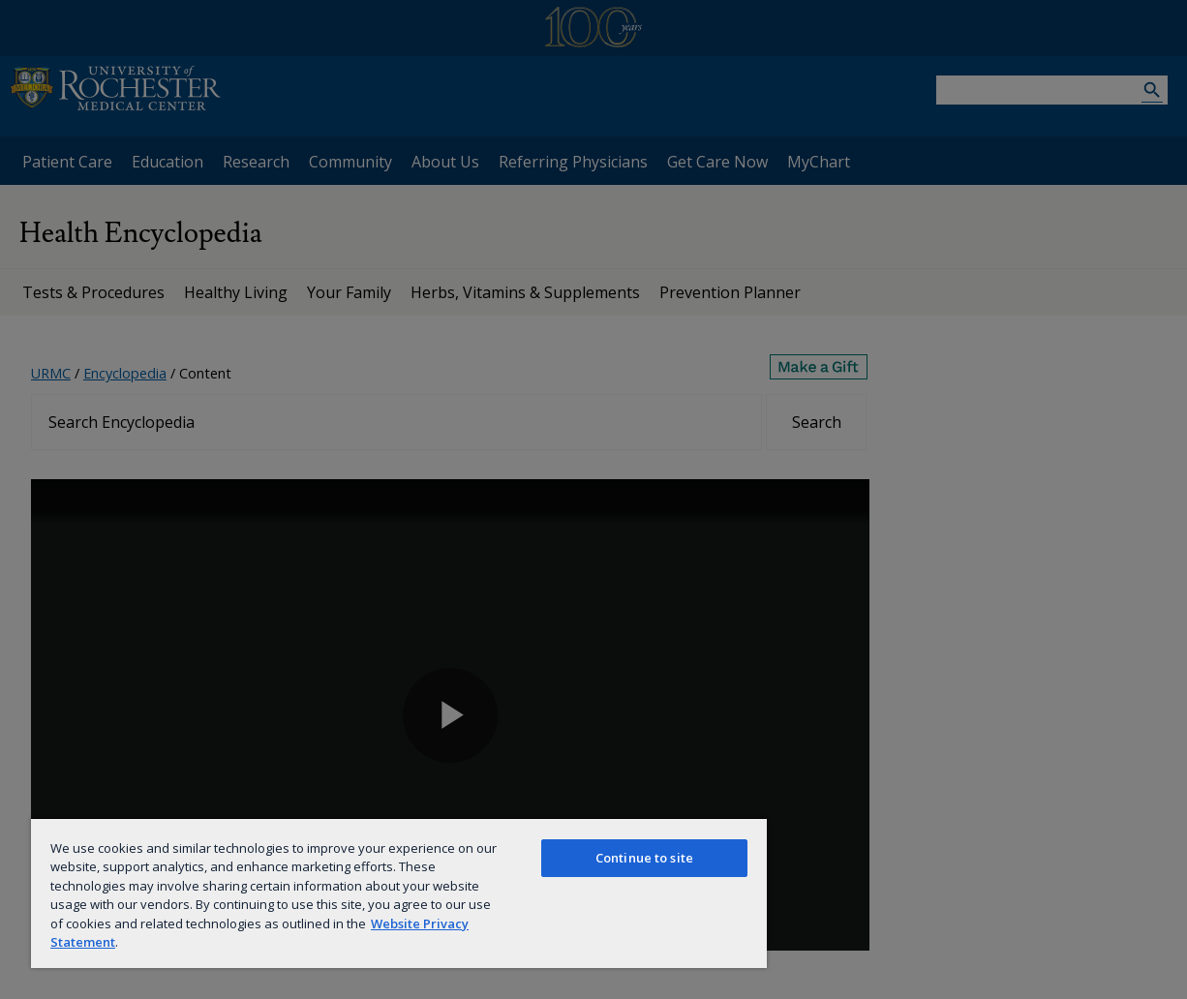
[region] (399, 892)
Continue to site (644, 857)
